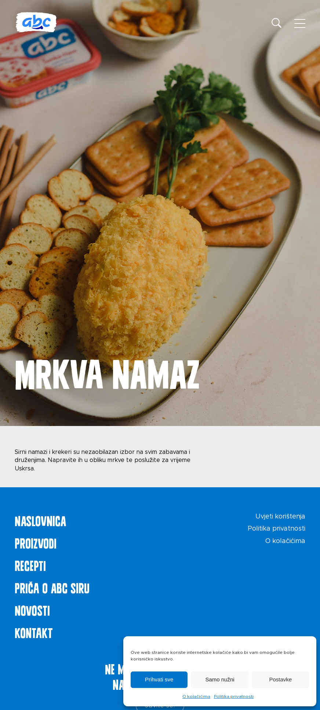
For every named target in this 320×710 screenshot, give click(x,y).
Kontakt (34, 631)
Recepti (30, 564)
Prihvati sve (159, 679)
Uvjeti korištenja (280, 516)
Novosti (32, 609)
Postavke (280, 679)
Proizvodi (36, 542)
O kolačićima (196, 696)
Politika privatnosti (234, 696)
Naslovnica (40, 519)
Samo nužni (219, 679)
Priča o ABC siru (52, 586)
